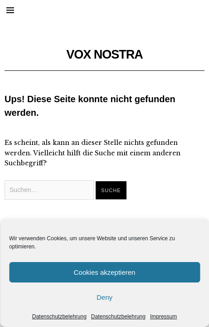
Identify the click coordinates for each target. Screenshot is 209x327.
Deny (104, 297)
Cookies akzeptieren (105, 272)
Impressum (163, 316)
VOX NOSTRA (104, 54)
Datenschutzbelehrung (59, 316)
